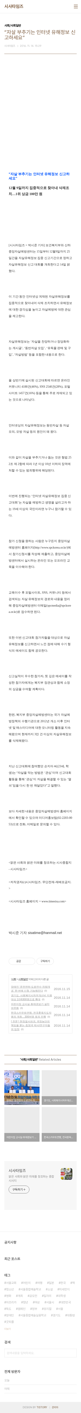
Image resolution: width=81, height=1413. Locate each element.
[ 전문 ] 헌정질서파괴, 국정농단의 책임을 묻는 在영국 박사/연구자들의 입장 (30, 1025)
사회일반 (23, 979)
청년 (25, 1302)
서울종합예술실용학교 (33, 1315)
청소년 (10, 1289)
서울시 (50, 1302)
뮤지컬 (47, 1309)
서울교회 (11, 1283)
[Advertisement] (40, 120)
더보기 (7, 1328)
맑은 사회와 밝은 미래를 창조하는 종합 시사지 (31, 1178)
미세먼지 (64, 1289)
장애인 (10, 1315)
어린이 (27, 1283)
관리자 (55, 1407)
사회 (13, 979)
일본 (51, 1283)
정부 (34, 1309)
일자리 (47, 1296)
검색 (72, 1353)
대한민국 (65, 1302)
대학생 (62, 1296)
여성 (37, 1302)
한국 (63, 1283)
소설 (50, 1289)
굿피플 (10, 1322)
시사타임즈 (13, 6)
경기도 (56, 1315)
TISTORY (42, 1407)
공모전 (33, 1296)
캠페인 (21, 1309)
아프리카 (11, 1302)
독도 (8, 1309)
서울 (60, 1309)
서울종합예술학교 (30, 1289)
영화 (8, 1296)
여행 (39, 1283)
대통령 (71, 1315)
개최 (20, 1296)
